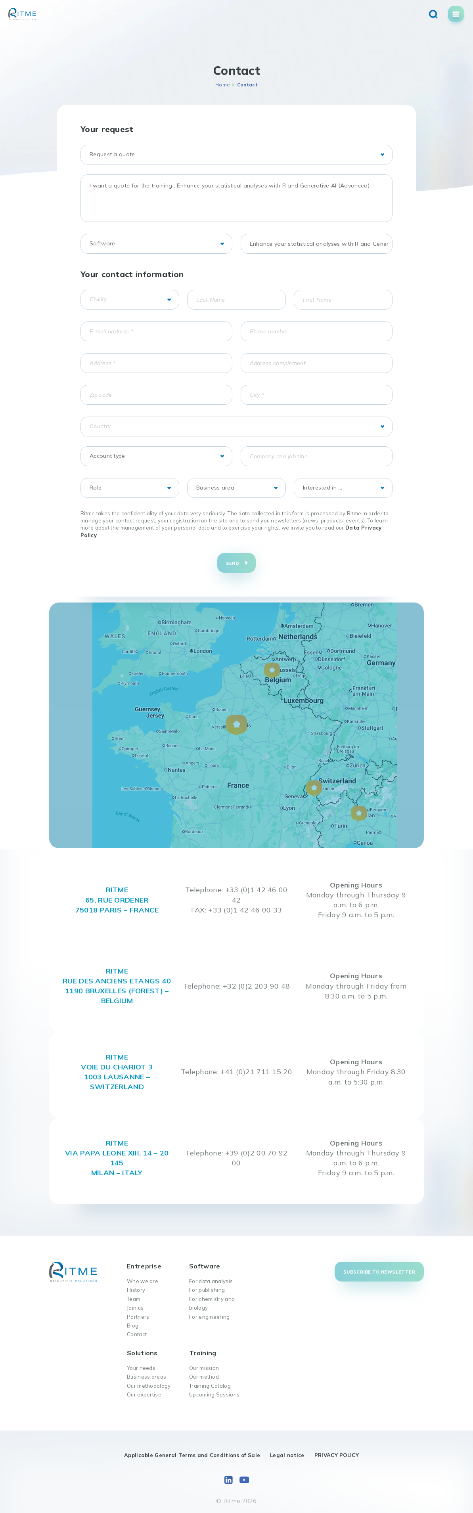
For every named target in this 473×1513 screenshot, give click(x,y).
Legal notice (287, 1455)
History (136, 1290)
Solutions (142, 1353)
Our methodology (149, 1386)
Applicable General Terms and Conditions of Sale (192, 1455)
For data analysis (211, 1281)
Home (222, 85)
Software (204, 1266)
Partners (138, 1317)
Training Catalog (210, 1386)
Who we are (142, 1281)
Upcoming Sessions (214, 1394)
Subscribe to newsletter (379, 1272)
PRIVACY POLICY (336, 1455)
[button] (236, 725)
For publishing (207, 1290)
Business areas (146, 1376)
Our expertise (144, 1394)
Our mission (204, 1368)
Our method (204, 1376)
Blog (132, 1325)
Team (133, 1299)
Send (232, 563)
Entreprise (144, 1266)
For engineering (209, 1317)
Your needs (141, 1368)
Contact (137, 1334)
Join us (135, 1308)
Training (202, 1353)
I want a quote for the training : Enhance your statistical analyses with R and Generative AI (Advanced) (236, 198)
